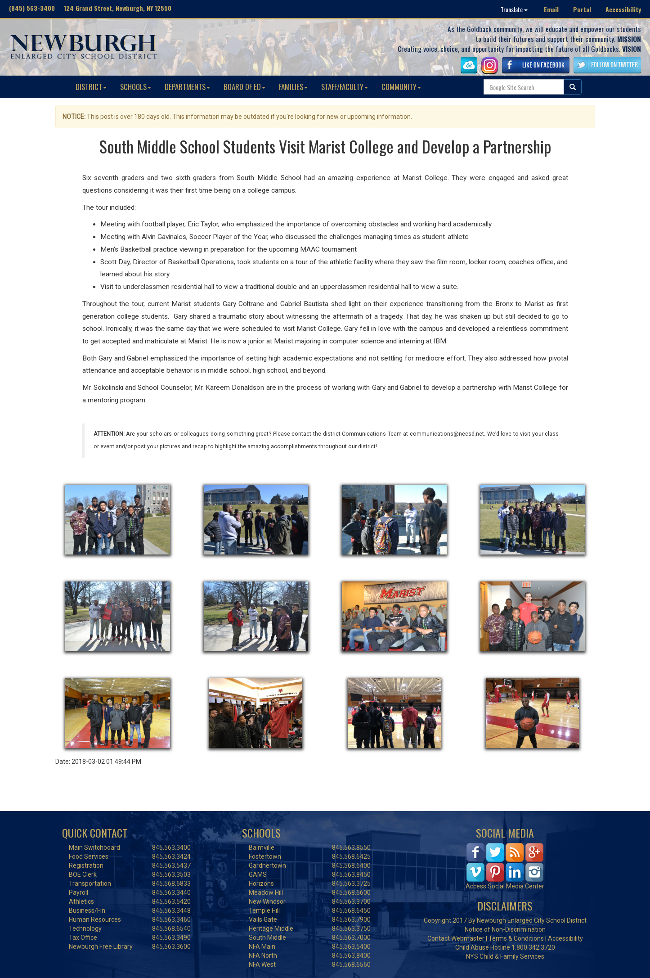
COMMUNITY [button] (401, 86)
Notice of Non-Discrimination (505, 929)
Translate (514, 9)
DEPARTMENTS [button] (187, 86)
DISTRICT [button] (91, 86)
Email (551, 9)
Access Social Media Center (505, 886)
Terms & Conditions (516, 938)
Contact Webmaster (455, 938)
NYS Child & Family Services (505, 956)
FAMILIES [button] (293, 86)
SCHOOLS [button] (135, 86)
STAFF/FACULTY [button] (344, 86)
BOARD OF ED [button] (244, 86)
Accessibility (623, 9)
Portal (582, 9)
